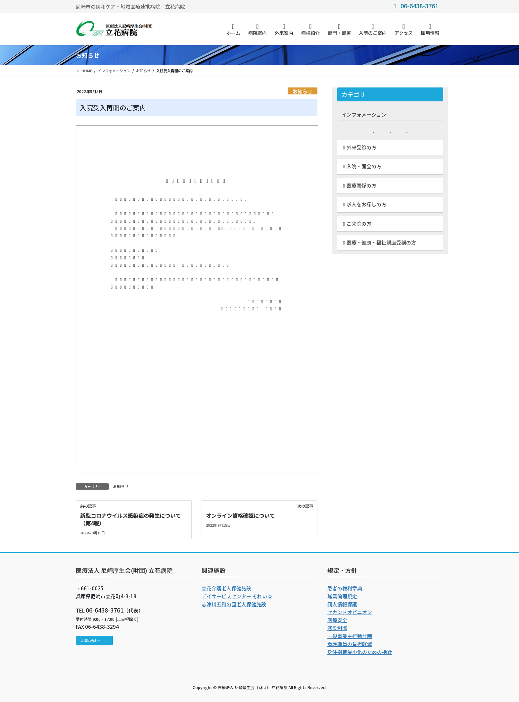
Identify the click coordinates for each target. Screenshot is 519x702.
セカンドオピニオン (349, 612)
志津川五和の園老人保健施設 (234, 604)
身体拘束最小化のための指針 (359, 651)
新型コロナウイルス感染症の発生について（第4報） (130, 519)
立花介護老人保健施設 (226, 588)
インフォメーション (364, 114)
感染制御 (337, 627)
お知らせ (302, 91)
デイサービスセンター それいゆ (237, 596)
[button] (94, 640)
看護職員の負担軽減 (349, 643)
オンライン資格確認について (240, 515)
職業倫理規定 (342, 596)
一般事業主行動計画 (349, 635)
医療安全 (337, 620)
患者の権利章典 (344, 588)
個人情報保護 (342, 604)
